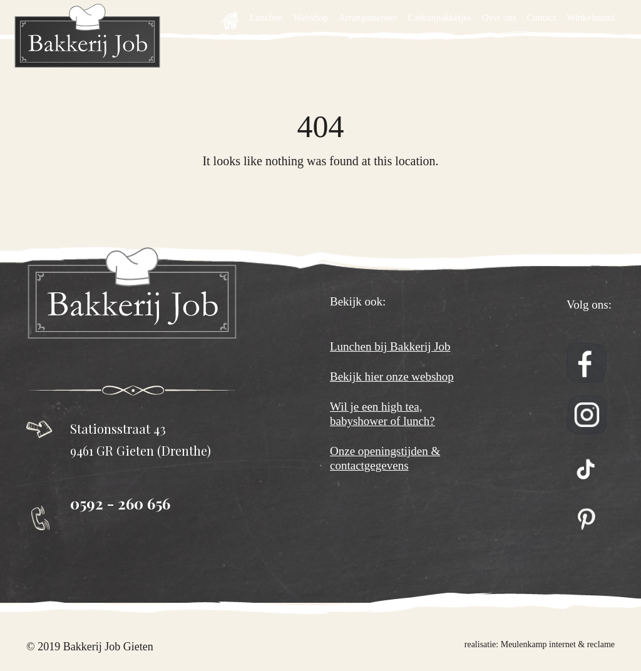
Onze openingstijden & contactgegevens (385, 458)
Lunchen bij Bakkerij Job (390, 346)
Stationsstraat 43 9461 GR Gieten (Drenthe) (140, 439)
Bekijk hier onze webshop (392, 376)
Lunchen (266, 18)
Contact (541, 18)
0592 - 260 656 (120, 503)
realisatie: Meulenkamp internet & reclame (539, 644)
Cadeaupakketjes (439, 18)
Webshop (311, 18)
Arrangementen (368, 18)
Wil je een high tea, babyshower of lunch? (382, 414)
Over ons (499, 18)
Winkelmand (591, 18)
